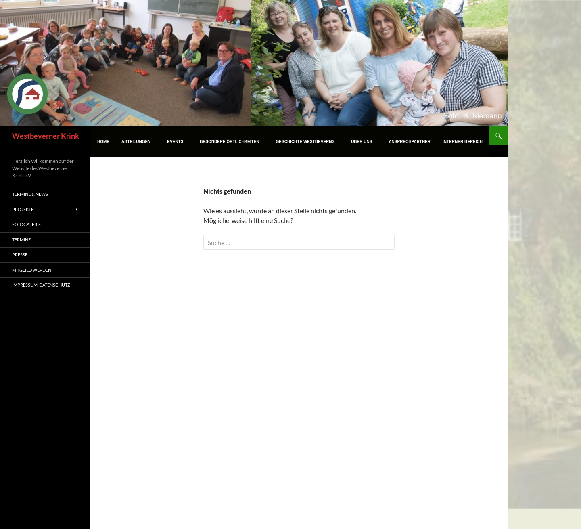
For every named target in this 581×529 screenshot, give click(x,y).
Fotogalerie (26, 224)
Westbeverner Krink (45, 135)
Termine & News (30, 194)
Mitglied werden (31, 270)
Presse (19, 254)
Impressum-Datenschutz (41, 285)
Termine (21, 239)
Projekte (22, 209)
